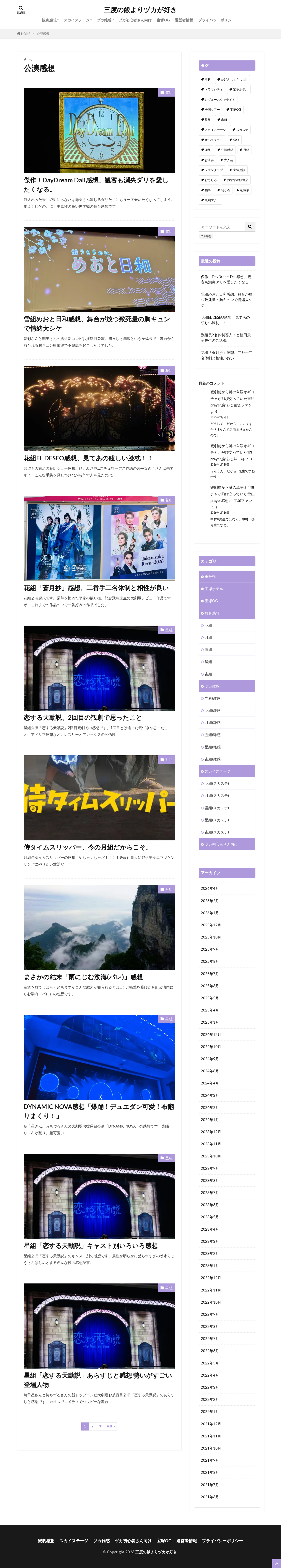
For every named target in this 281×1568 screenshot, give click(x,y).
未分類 (210, 576)
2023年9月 (210, 1168)
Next (109, 1426)
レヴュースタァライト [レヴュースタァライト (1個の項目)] (220, 99)
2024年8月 (210, 1071)
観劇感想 (49, 20)
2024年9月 (210, 1059)
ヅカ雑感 (104, 20)
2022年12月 (211, 1277)
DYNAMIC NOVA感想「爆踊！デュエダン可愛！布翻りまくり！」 (99, 1111)
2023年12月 (211, 1131)
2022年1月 (210, 1411)
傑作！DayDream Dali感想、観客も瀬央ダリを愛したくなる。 (96, 184)
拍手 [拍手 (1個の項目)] (208, 190)
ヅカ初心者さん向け (135, 20)
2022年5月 (210, 1363)
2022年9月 (210, 1314)
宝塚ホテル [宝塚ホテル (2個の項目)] (240, 89)
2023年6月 (210, 1204)
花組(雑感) (213, 710)
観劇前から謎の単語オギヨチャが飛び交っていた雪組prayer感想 (232, 398)
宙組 (208, 674)
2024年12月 (211, 1034)
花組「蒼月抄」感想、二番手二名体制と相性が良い (96, 587)
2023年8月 (210, 1180)
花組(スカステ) (217, 783)
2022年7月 (210, 1338)
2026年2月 (210, 900)
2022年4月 (210, 1375)
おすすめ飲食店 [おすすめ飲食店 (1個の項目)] (237, 180)
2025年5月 (210, 998)
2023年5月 (210, 1217)
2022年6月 (210, 1350)
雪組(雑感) (213, 734)
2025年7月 (210, 973)
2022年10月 (211, 1302)
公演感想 (43, 33)
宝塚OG (163, 20)
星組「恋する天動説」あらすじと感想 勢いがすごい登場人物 (98, 1380)
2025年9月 (210, 949)
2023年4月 (210, 1229)
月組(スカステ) (217, 795)
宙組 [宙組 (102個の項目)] (224, 119)
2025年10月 (211, 937)
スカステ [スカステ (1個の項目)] (242, 129)
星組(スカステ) (217, 820)
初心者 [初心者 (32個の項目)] (225, 190)
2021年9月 (210, 1460)
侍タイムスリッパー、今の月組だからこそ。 (88, 847)
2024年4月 (210, 1083)
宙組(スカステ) (217, 832)
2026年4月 (210, 888)
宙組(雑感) (213, 759)
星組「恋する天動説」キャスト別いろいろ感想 (91, 1245)
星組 (169, 630)
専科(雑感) (213, 698)
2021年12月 (211, 1424)
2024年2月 (210, 1107)
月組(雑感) (213, 722)
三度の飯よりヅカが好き (140, 9)
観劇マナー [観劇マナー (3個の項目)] (212, 200)
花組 (169, 370)
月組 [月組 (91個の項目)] (246, 150)
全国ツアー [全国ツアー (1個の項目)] (212, 109)
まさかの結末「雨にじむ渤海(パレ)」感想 (83, 977)
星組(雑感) (213, 747)
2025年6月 (210, 986)
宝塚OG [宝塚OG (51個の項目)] (235, 109)
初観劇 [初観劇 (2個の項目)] (244, 190)
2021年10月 (211, 1448)
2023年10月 (211, 1156)
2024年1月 (210, 1119)
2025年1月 (210, 1022)
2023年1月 (210, 1265)
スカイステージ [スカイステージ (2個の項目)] (215, 129)
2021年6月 (210, 1497)
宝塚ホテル (214, 588)
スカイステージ (76, 20)
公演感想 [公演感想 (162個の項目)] (227, 150)
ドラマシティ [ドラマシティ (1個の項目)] (214, 89)
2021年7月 (210, 1484)
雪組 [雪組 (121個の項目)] (236, 140)
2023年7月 (210, 1192)
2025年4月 (210, 1010)
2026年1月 (210, 913)
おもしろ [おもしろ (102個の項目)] (211, 180)
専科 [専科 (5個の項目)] (208, 79)
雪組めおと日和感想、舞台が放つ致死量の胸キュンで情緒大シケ (97, 323)
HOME (25, 34)
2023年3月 (210, 1241)
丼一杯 (239, 459)
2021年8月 (210, 1472)
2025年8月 (210, 961)
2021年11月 (211, 1436)
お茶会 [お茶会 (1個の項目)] (209, 160)
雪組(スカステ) (217, 808)
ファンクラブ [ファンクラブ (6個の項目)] (214, 170)
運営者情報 (184, 20)
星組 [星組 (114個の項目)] (208, 119)
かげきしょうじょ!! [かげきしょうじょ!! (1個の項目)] (234, 79)
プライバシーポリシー (216, 20)
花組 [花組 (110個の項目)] (208, 150)
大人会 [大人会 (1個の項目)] (228, 160)
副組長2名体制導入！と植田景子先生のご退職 (226, 338)
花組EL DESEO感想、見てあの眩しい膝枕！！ (88, 458)
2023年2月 (210, 1253)
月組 (169, 759)
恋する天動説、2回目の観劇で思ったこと (83, 717)
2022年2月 (210, 1399)
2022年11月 (211, 1290)
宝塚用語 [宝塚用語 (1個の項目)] (239, 170)
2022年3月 (210, 1387)
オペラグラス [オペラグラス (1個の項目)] (214, 140)
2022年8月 (210, 1326)
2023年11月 (211, 1144)
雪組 (169, 92)
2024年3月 (210, 1095)
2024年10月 (211, 1046)
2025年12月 (211, 925)
